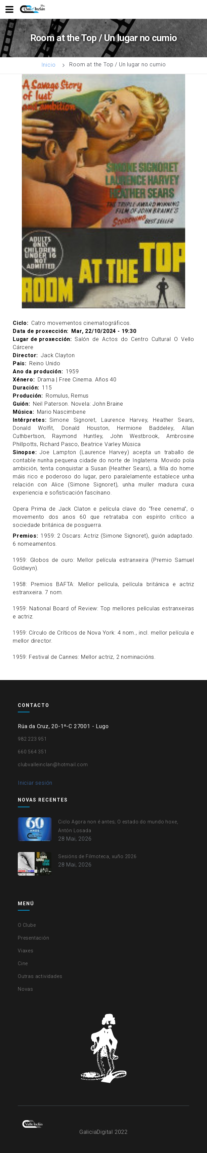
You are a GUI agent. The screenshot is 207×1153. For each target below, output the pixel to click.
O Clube (27, 925)
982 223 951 (32, 739)
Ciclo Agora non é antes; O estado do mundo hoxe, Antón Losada (118, 826)
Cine (23, 963)
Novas (25, 989)
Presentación (33, 938)
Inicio (48, 65)
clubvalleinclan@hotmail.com (53, 764)
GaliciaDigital (96, 1132)
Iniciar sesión (35, 783)
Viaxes (26, 950)
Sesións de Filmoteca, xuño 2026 (97, 856)
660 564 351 (32, 751)
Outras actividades (40, 976)
